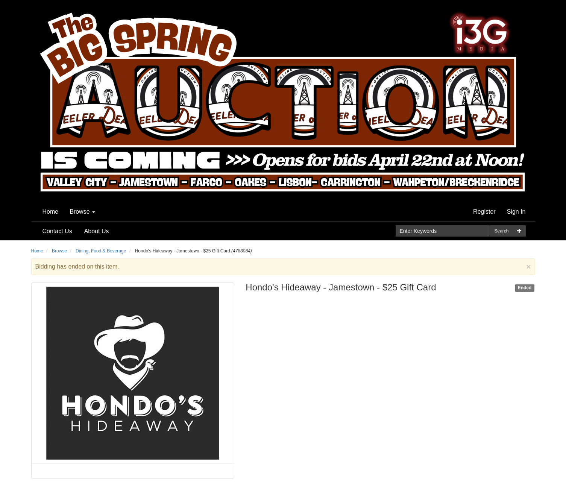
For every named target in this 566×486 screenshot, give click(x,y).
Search (501, 231)
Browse (82, 211)
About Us (96, 231)
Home (50, 211)
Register (484, 211)
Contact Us (57, 231)
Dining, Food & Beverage (101, 251)
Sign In (516, 211)
